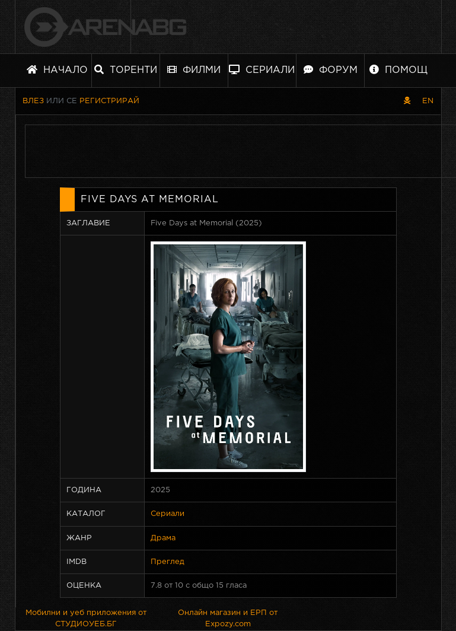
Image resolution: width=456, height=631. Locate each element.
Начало (57, 70)
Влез (33, 101)
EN (427, 101)
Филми (194, 70)
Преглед (167, 562)
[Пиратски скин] (407, 101)
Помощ (398, 70)
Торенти (125, 70)
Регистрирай (109, 101)
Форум (331, 70)
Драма (163, 538)
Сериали (262, 70)
